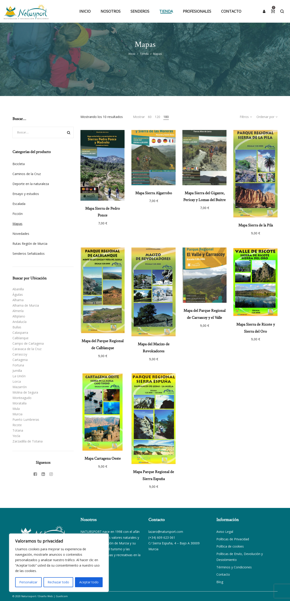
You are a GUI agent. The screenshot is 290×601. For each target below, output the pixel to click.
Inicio (131, 54)
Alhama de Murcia (25, 305)
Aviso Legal (224, 531)
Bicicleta (18, 164)
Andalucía (19, 322)
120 (157, 117)
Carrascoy (19, 354)
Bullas (16, 327)
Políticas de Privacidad (232, 539)
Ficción (17, 214)
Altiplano (18, 316)
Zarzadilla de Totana (27, 441)
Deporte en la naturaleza (30, 184)
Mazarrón (19, 387)
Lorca (16, 381)
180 (166, 117)
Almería (18, 311)
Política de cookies (230, 546)
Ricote (17, 425)
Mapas (17, 223)
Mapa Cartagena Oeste (103, 458)
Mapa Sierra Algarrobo (153, 193)
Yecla (16, 436)
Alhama (18, 300)
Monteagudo (21, 398)
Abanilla (18, 289)
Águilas (17, 294)
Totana (17, 430)
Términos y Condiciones (234, 567)
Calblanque (20, 338)
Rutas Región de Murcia (29, 243)
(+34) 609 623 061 (161, 537)
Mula (16, 408)
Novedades (20, 233)
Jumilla (17, 370)
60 (150, 117)
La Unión (19, 376)
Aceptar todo (89, 582)
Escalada (18, 204)
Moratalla (19, 403)
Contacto (223, 574)
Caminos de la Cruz (26, 174)
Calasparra (20, 332)
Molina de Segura (25, 392)
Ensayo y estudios (25, 194)
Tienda (144, 54)
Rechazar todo (58, 582)
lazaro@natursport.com (165, 531)
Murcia (17, 414)
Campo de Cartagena (28, 343)
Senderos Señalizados (28, 253)
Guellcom (62, 596)
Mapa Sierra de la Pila (255, 225)
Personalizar (28, 582)
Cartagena (20, 360)
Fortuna (18, 365)
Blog (219, 582)
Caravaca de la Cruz (26, 349)
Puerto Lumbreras (25, 419)
